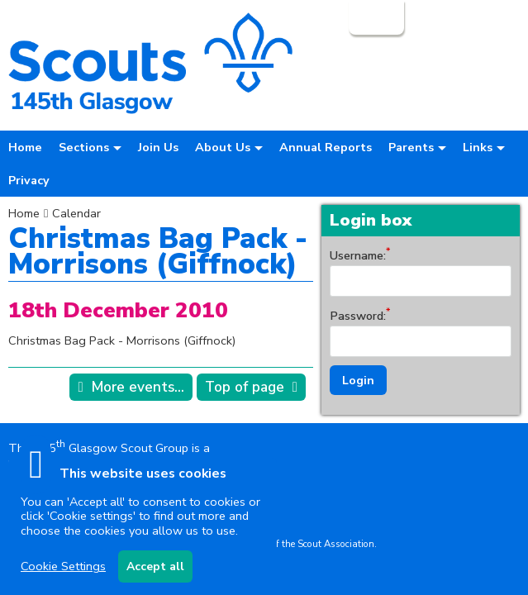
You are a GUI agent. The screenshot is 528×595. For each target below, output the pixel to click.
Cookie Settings (63, 566)
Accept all (155, 566)
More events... (138, 387)
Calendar (76, 213)
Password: (358, 315)
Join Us (158, 147)
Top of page (244, 387)
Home (25, 147)
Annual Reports (325, 147)
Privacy (29, 180)
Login (374, 17)
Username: (358, 255)
